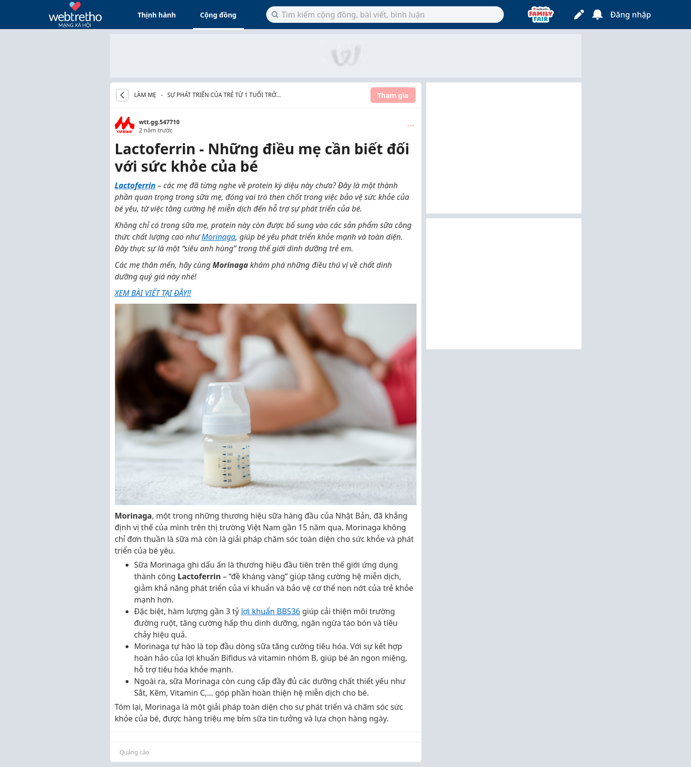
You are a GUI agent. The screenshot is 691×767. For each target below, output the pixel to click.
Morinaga (219, 236)
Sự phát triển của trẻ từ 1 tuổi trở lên (221, 96)
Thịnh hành (157, 14)
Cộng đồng (218, 14)
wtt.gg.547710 (159, 122)
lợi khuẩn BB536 (270, 611)
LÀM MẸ (145, 95)
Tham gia (392, 95)
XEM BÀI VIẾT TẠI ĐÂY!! (153, 293)
